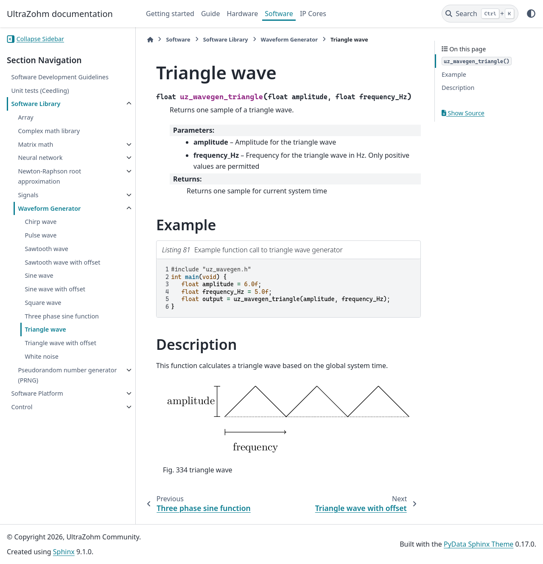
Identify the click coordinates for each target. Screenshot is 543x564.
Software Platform (37, 393)
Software (279, 13)
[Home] (150, 39)
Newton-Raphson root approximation (49, 176)
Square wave (43, 303)
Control (21, 407)
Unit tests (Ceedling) (40, 91)
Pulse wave (40, 235)
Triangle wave (45, 329)
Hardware (242, 13)
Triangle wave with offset (60, 343)
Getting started (170, 13)
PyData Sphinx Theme (478, 544)
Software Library (35, 104)
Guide (210, 13)
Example (454, 74)
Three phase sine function (62, 316)
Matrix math (35, 144)
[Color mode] (531, 13)
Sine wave (39, 275)
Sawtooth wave (46, 249)
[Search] (480, 13)
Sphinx (64, 551)
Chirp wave (40, 222)
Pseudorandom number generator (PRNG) (67, 375)
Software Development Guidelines (59, 77)
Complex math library (49, 131)
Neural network (40, 158)
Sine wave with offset (55, 289)
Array (25, 117)
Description (458, 88)
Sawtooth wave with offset (62, 262)
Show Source (463, 113)
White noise (41, 356)
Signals (28, 195)
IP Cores (313, 13)
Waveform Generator (49, 208)
